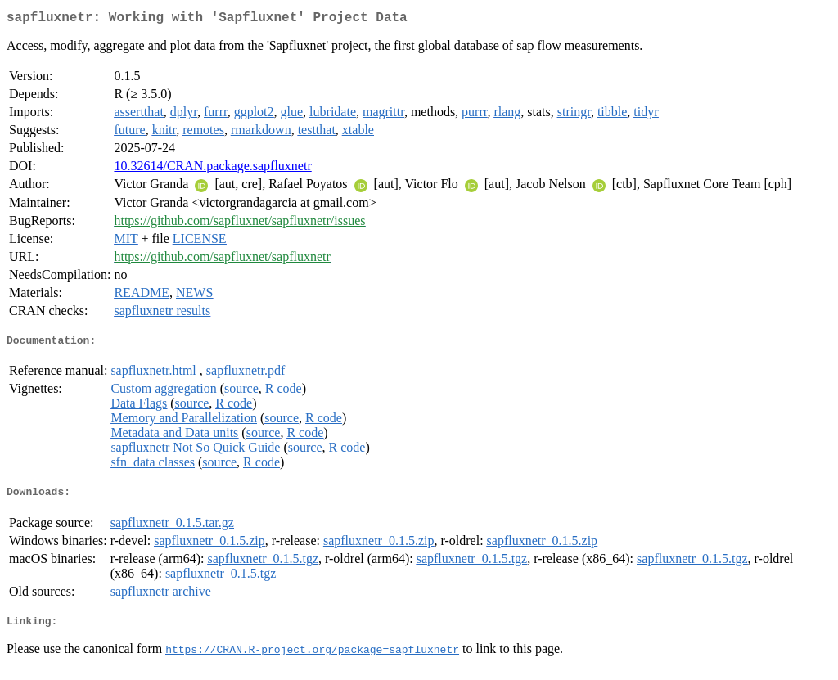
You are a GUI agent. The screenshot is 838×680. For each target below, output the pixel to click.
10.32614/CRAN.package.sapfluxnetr (212, 169)
